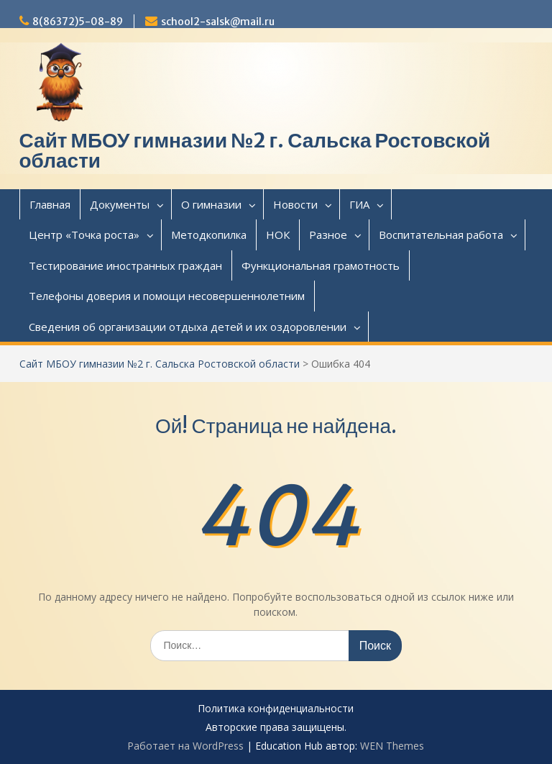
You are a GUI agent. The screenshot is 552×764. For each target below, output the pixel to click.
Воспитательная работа (441, 234)
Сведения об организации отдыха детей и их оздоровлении (187, 326)
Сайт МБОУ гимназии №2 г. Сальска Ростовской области (255, 150)
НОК (278, 234)
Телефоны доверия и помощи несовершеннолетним (167, 295)
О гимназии (211, 204)
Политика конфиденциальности (276, 709)
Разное (328, 234)
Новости (295, 204)
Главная (49, 204)
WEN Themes (392, 745)
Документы (120, 204)
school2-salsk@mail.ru (218, 21)
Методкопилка (209, 234)
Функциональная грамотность (321, 265)
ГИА (359, 204)
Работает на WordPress (185, 745)
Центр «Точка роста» (84, 234)
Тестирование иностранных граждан (125, 265)
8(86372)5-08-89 (77, 21)
